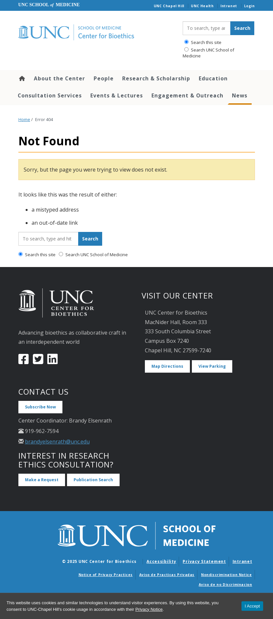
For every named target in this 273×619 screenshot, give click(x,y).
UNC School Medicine (49, 4)
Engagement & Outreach (187, 95)
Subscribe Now (40, 407)
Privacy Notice (149, 609)
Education (213, 78)
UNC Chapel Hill (169, 6)
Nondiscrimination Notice (226, 574)
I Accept (252, 606)
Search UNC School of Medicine (208, 53)
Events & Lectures (116, 95)
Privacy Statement (204, 561)
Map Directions (167, 366)
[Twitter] (38, 361)
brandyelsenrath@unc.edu (57, 441)
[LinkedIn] (52, 361)
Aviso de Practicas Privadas (166, 574)
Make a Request (41, 480)
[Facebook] (23, 361)
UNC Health (202, 6)
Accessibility (161, 561)
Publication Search (93, 480)
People (104, 78)
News (239, 95)
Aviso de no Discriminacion (225, 584)
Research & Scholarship (156, 78)
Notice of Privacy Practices (106, 574)
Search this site (202, 42)
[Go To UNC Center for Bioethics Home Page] (95, 32)
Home (21, 78)
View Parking (212, 366)
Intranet (228, 6)
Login (249, 6)
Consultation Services (50, 95)
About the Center (59, 78)
